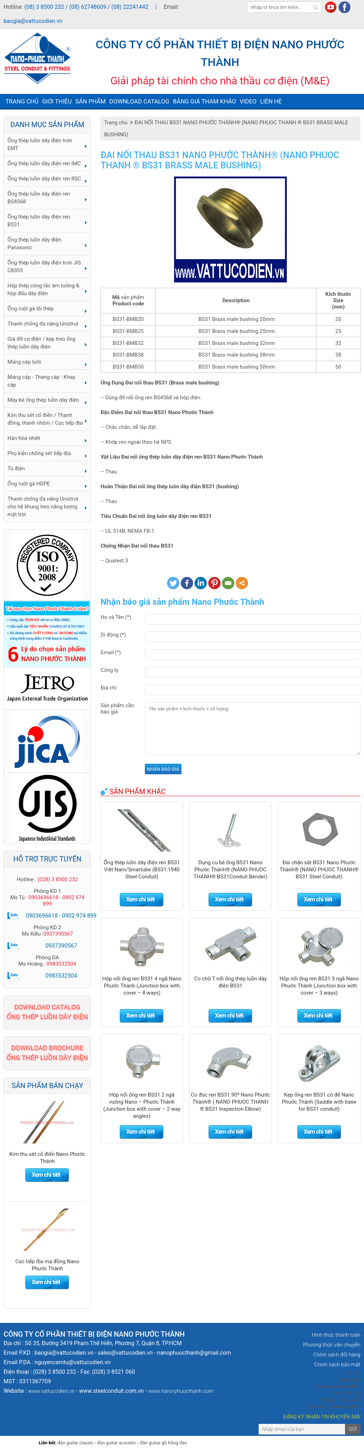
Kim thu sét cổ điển (337, 1386)
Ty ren (353, 1373)
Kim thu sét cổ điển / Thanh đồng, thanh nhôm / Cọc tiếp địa (45, 419)
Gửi (353, 1429)
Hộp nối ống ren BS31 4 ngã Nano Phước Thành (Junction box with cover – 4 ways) (141, 985)
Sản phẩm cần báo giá (117, 708)
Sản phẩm (90, 101)
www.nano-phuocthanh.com (180, 1391)
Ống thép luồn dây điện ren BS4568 (38, 198)
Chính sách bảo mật (337, 1364)
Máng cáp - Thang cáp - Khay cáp (41, 381)
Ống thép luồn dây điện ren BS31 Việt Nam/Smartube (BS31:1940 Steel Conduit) (142, 869)
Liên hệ (271, 101)
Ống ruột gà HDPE (28, 484)
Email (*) (110, 652)
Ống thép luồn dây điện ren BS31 (38, 221)
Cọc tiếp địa (346, 1393)
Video (248, 101)
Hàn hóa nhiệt (23, 438)
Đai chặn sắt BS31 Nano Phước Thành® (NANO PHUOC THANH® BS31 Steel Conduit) (319, 869)
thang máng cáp (341, 1400)
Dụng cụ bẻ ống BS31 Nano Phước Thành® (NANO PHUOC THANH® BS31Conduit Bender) (230, 869)
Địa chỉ (108, 688)
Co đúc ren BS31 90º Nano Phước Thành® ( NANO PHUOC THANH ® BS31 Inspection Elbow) (230, 1102)
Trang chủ (21, 101)
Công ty (109, 670)
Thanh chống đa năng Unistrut (42, 324)
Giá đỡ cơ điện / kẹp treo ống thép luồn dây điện (41, 343)
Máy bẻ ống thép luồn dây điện (43, 400)
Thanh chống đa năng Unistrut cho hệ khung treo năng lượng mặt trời (42, 507)
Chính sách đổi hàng (336, 1354)
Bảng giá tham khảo (204, 101)
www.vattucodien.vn (51, 1391)
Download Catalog (139, 101)
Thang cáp (347, 1380)
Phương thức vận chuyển (331, 1345)
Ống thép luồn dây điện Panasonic (34, 244)
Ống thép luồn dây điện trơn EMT (39, 144)
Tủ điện (16, 468)
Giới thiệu (57, 101)
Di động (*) (113, 635)
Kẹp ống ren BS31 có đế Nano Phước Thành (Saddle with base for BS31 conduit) (319, 1102)
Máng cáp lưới (24, 362)
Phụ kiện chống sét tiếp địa (39, 453)
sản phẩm (132, 297)
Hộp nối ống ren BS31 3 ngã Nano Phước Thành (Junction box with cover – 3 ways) (319, 985)
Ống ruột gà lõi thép (30, 308)
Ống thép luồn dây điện (333, 1406)
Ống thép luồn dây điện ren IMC (44, 163)
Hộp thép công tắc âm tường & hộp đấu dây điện (43, 289)
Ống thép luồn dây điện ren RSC (44, 178)
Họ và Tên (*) (115, 617)
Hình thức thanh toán (336, 1335)
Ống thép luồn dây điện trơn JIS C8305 (44, 266)
